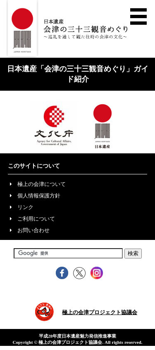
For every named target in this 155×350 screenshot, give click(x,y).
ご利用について (36, 219)
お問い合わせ (33, 230)
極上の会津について (41, 184)
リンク (25, 207)
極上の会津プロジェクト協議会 (99, 312)
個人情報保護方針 (38, 196)
